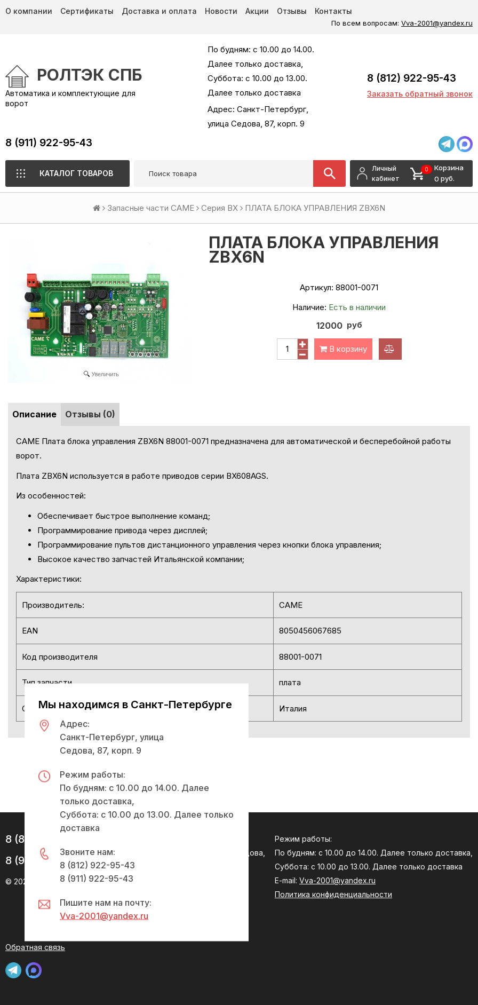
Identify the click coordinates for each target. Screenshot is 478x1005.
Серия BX (219, 208)
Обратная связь (35, 947)
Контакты (333, 10)
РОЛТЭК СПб (89, 74)
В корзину (343, 349)
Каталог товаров (76, 173)
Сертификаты (87, 10)
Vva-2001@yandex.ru (437, 23)
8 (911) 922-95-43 (48, 143)
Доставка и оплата (159, 10)
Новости (221, 10)
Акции (257, 10)
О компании (28, 10)
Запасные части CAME (150, 208)
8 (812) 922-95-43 (411, 78)
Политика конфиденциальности (333, 894)
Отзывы (292, 10)
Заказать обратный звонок (420, 93)
